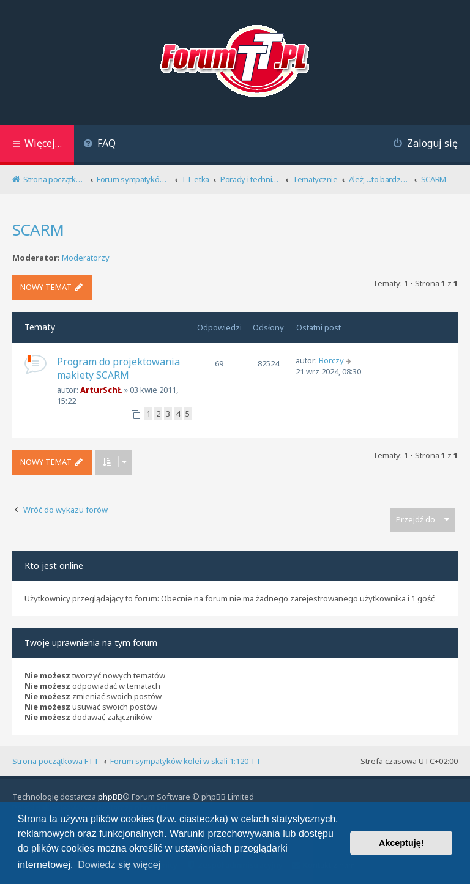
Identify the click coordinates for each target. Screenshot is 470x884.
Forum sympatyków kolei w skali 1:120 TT (185, 761)
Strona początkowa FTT (55, 761)
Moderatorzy (86, 258)
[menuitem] (99, 145)
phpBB (110, 796)
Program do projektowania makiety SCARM (118, 368)
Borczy (331, 360)
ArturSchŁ (101, 389)
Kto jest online (53, 565)
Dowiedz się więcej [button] (119, 865)
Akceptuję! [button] (401, 843)
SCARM (38, 229)
